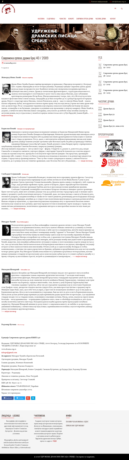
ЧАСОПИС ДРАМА (100, 18)
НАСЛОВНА (41, 18)
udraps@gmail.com (9, 352)
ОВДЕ (55, 441)
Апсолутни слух (25, 269)
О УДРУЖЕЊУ (51, 18)
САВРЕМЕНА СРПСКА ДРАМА (84, 18)
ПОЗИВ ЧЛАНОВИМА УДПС (77, 422)
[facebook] (2, 1)
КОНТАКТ (113, 18)
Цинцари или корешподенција (25, 128)
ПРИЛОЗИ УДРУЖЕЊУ (75, 426)
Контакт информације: (99, 2)
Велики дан (25, 174)
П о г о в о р (20, 324)
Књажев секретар (27, 77)
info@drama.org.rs (119, 2)
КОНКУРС (71, 18)
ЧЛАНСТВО (62, 18)
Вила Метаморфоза (23, 222)
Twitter (19, 398)
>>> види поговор (85, 161)
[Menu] (115, 9)
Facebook (7, 398)
